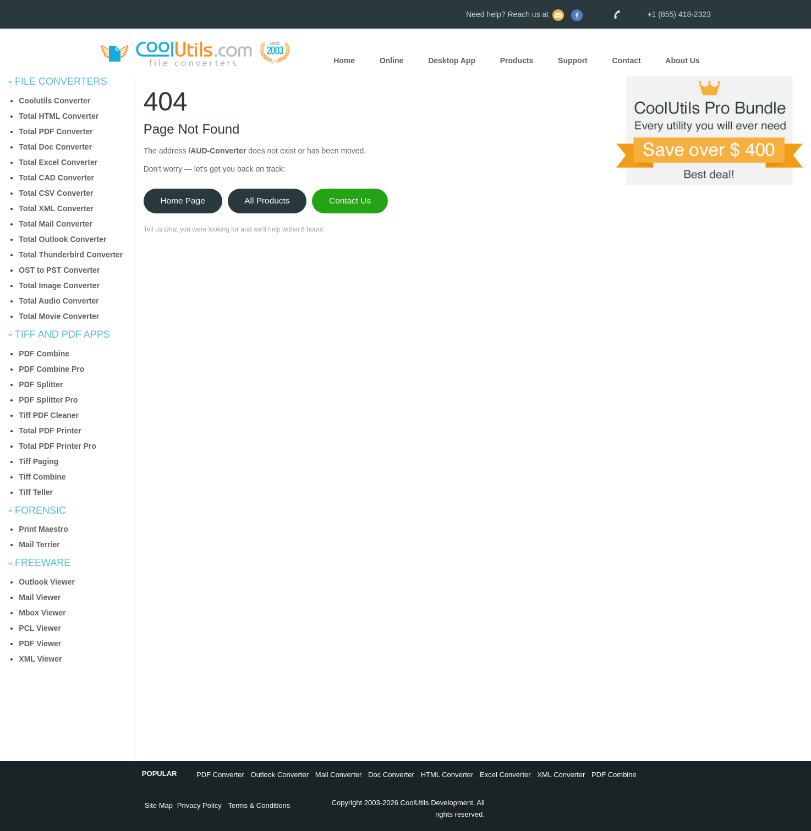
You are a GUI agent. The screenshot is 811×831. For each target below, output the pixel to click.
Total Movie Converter (59, 316)
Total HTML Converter (58, 116)
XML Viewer (40, 658)
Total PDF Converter (55, 131)
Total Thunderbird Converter (71, 254)
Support (573, 60)
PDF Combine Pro (51, 369)
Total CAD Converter (56, 177)
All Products (266, 200)
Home (344, 60)
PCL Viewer (40, 628)
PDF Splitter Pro (48, 399)
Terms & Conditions (259, 805)
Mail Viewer (40, 597)
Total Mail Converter (55, 223)
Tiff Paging (38, 461)
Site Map (159, 805)
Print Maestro (43, 529)
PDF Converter (220, 775)
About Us (682, 60)
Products (517, 60)
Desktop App (451, 60)
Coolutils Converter (54, 100)
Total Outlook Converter (62, 239)
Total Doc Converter (55, 146)
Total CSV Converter (56, 193)
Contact (626, 60)
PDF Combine (44, 353)
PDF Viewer (40, 643)
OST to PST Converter (59, 270)
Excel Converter (505, 775)
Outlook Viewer (47, 581)
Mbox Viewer (42, 612)
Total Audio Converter (58, 300)
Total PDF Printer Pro (57, 446)
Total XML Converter (56, 208)
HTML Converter (447, 775)
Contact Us (350, 200)
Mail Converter (338, 775)
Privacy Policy (199, 805)
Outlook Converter (280, 775)
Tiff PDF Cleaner (49, 415)
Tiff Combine (42, 476)
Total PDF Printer (50, 430)
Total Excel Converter (58, 162)
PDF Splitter (41, 384)
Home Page (182, 200)
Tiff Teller (36, 492)
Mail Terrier (39, 544)
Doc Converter (391, 775)
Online (392, 60)
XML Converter (561, 775)
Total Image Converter (59, 285)
